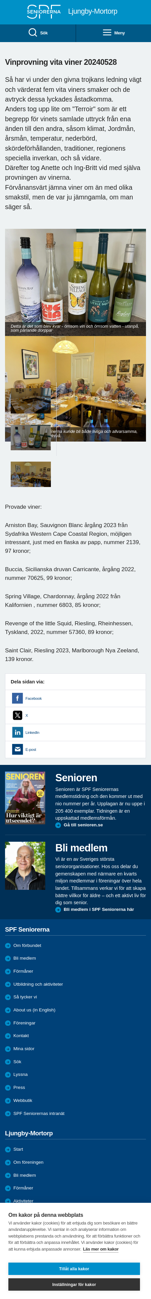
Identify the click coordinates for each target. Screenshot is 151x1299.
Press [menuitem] (19, 1087)
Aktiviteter (23, 1200)
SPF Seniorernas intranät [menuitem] (39, 1113)
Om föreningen (28, 1162)
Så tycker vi (25, 996)
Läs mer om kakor (101, 1249)
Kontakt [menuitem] (21, 1035)
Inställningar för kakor (74, 1284)
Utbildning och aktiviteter (38, 984)
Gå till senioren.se (83, 824)
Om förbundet (27, 945)
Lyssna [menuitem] (20, 1074)
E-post (30, 750)
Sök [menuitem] (38, 32)
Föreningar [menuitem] (24, 1022)
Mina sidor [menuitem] (23, 1048)
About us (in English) (34, 1009)
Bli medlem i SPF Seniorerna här (99, 909)
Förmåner (23, 971)
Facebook (33, 698)
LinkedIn (32, 732)
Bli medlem (24, 958)
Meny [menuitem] (113, 32)
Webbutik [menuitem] (22, 1100)
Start (18, 1149)
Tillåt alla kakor (74, 1269)
